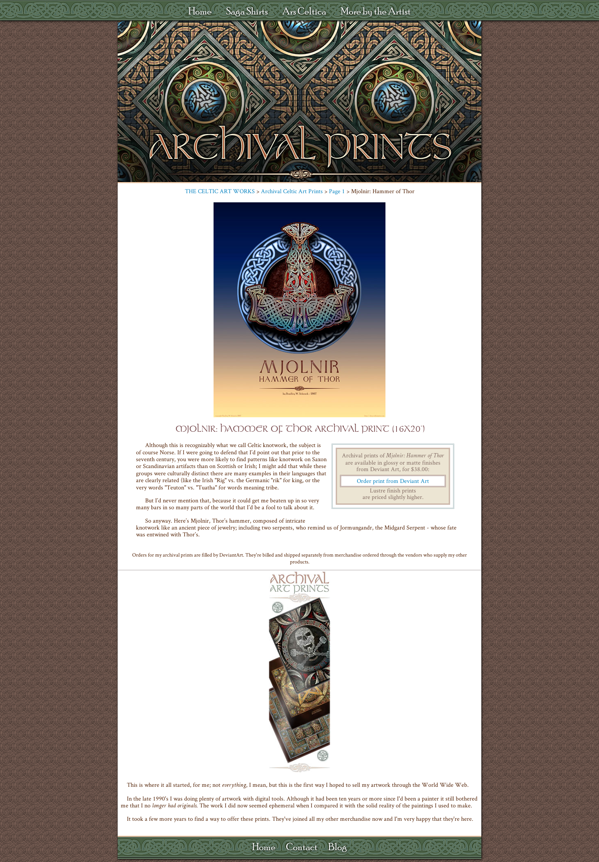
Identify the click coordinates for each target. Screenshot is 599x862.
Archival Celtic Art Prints (292, 191)
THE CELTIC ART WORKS (220, 191)
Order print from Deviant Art (393, 481)
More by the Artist (376, 11)
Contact (301, 846)
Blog (337, 846)
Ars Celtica (304, 11)
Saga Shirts (247, 11)
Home (200, 11)
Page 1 (337, 191)
